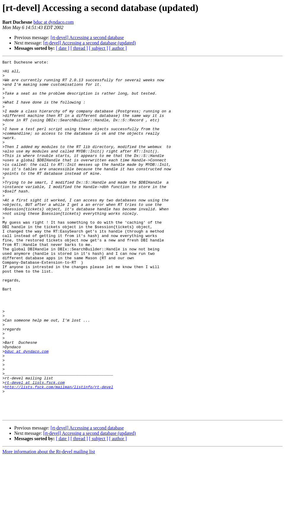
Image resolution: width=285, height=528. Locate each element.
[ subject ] (98, 48)
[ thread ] (79, 48)
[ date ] (62, 48)
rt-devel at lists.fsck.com (35, 447)
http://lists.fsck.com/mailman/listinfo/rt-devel (59, 452)
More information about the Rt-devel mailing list (48, 522)
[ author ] (118, 48)
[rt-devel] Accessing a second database (87, 37)
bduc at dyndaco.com (53, 22)
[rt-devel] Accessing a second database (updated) (89, 42)
